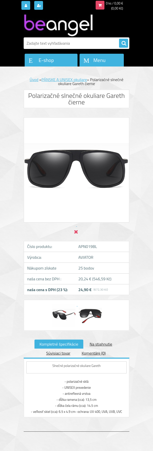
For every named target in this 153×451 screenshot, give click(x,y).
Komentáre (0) (94, 353)
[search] (123, 43)
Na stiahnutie (101, 344)
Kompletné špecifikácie (59, 344)
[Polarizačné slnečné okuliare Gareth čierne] (64, 304)
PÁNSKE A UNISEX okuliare (64, 80)
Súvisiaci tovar (58, 353)
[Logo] (58, 24)
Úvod (34, 80)
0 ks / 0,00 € (114, 3)
